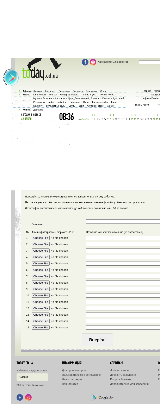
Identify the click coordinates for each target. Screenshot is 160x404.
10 (116, 119)
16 (135, 119)
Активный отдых (95, 106)
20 (148, 119)
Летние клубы (89, 94)
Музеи (36, 98)
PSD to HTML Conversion (30, 385)
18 (141, 119)
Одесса (23, 376)
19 (144, 119)
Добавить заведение (123, 374)
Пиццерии (74, 102)
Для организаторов (74, 370)
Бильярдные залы (55, 106)
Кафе (51, 102)
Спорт (103, 91)
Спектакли (64, 91)
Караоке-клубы (100, 102)
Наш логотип (70, 383)
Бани (81, 106)
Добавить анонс (120, 370)
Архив (110, 106)
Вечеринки (91, 91)
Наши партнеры (72, 379)
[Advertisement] (85, 155)
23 (157, 119)
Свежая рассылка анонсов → (114, 62)
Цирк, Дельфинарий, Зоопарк (83, 98)
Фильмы (37, 91)
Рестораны (39, 102)
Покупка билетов (120, 379)
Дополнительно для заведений (129, 383)
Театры (53, 94)
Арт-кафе (60, 98)
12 (122, 119)
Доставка (38, 109)
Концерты (50, 91)
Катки (114, 102)
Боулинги (38, 106)
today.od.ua (25, 363)
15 (132, 119)
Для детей (118, 98)
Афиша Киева (150, 98)
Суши (86, 102)
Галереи (47, 98)
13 (125, 119)
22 (154, 119)
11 (119, 119)
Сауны (71, 106)
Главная (146, 91)
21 (151, 119)
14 (129, 119)
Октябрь (85, 119)
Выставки (78, 91)
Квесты (106, 98)
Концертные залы (69, 94)
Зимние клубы (107, 94)
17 (138, 119)
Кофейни (61, 102)
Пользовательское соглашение (81, 374)
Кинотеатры (39, 94)
